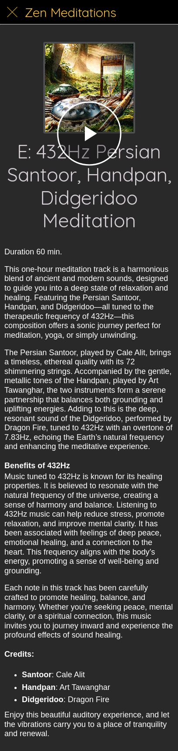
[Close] (12, 12)
